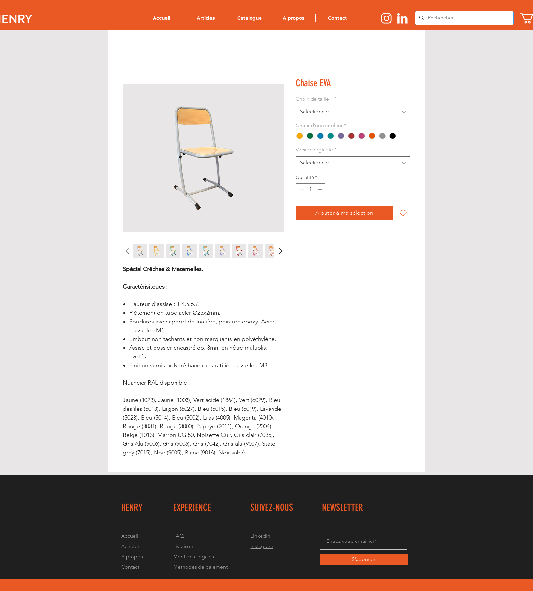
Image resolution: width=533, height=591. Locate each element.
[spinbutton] (310, 189)
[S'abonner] (364, 559)
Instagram (262, 546)
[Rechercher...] (464, 18)
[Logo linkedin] (402, 18)
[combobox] (353, 111)
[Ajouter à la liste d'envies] (403, 213)
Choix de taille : (316, 99)
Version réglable (316, 150)
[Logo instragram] (386, 18)
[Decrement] (301, 189)
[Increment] (320, 189)
